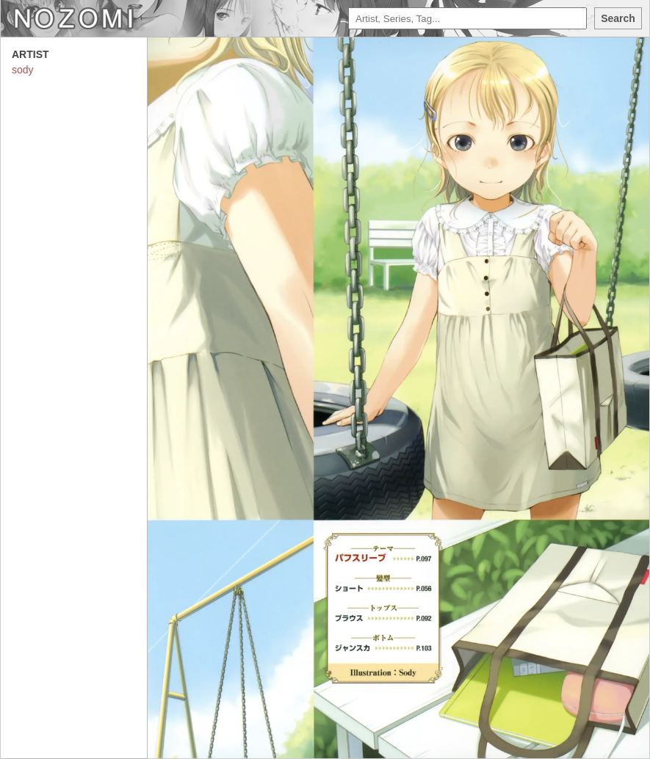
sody (23, 70)
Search (618, 18)
